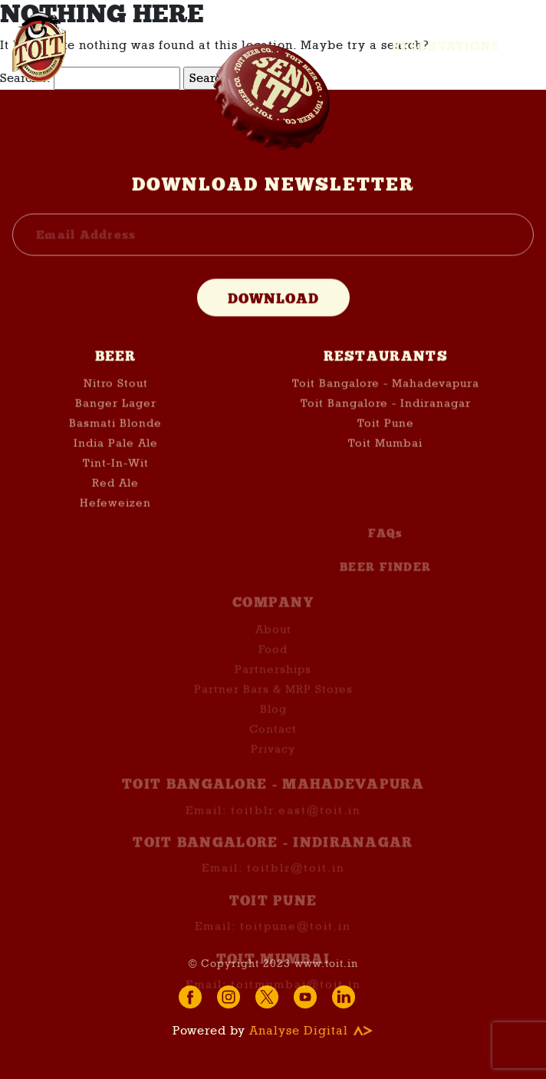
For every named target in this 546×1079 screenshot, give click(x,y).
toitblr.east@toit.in (296, 825)
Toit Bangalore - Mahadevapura (385, 384)
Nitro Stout (116, 384)
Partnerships (273, 685)
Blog (273, 725)
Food (273, 665)
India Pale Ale (116, 444)
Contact (273, 745)
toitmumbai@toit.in (296, 999)
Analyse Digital (311, 1030)
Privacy (273, 764)
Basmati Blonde (115, 424)
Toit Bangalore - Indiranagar (386, 404)
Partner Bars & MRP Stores (273, 705)
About (273, 645)
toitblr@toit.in (296, 883)
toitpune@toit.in (295, 941)
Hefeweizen (115, 504)
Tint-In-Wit (116, 464)
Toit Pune (385, 424)
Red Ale (115, 484)
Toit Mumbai (385, 444)
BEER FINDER (385, 582)
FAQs (385, 549)
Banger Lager (115, 404)
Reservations (445, 46)
